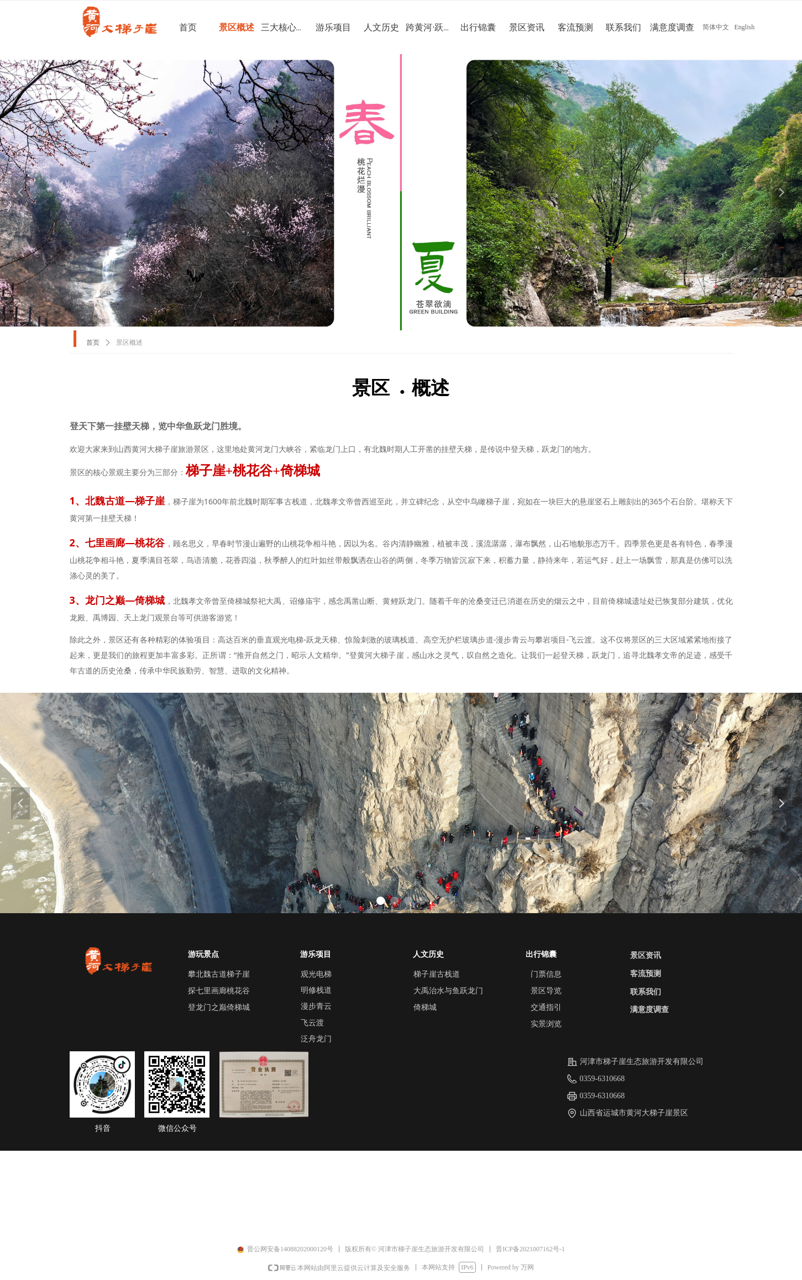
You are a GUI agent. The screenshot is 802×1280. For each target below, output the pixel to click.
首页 (92, 342)
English (745, 27)
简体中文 (716, 27)
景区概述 (129, 342)
